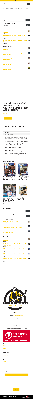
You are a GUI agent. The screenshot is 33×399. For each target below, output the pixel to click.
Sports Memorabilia (6, 355)
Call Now (16, 389)
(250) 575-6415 (12, 0)
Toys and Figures (9, 8)
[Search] (28, 20)
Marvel (13, 8)
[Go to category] (28, 25)
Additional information (9, 134)
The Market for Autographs (8, 357)
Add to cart (8, 118)
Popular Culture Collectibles (8, 354)
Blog (4, 346)
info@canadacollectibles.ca (18, 315)
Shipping (4, 361)
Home (4, 8)
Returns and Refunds (7, 362)
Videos (4, 348)
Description (7, 132)
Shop (4, 345)
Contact (4, 349)
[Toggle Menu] (28, 3)
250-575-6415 (17, 312)
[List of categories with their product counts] (14, 25)
